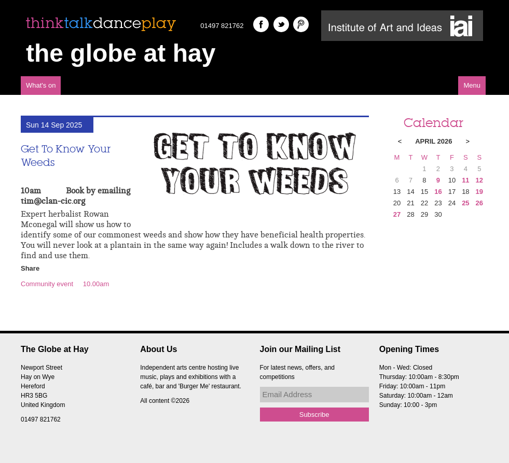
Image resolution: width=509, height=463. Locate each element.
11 (465, 180)
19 (479, 191)
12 (479, 180)
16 (438, 191)
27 (397, 214)
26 (479, 203)
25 (465, 203)
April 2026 (433, 141)
